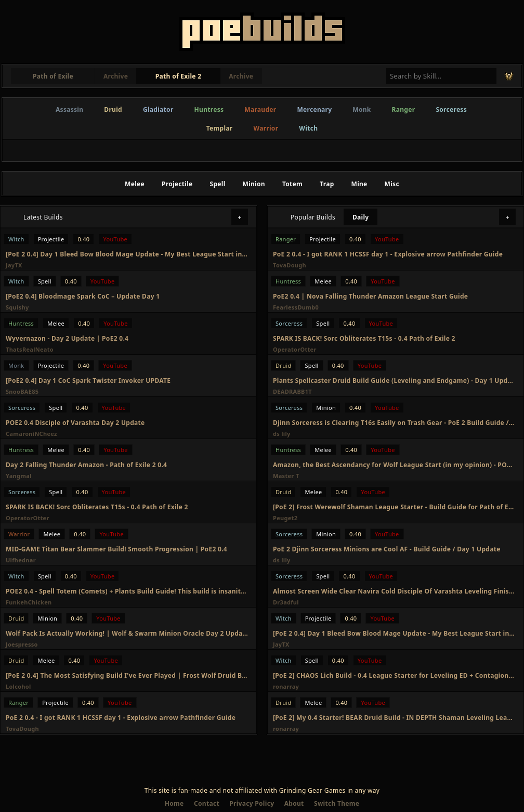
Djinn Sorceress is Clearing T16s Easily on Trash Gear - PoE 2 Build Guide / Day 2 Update (394, 422)
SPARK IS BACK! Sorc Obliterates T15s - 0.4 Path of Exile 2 (97, 506)
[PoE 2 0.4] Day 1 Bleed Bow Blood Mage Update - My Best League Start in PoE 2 (127, 254)
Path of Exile (53, 76)
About (294, 803)
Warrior (266, 128)
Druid (113, 109)
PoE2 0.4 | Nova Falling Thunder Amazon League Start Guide (370, 296)
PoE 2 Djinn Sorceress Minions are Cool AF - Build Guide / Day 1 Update (387, 549)
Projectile (177, 183)
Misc (392, 183)
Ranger (403, 109)
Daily (360, 217)
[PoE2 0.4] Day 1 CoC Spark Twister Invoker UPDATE (88, 380)
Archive (115, 76)
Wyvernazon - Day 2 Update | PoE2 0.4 (67, 338)
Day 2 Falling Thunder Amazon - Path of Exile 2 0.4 (86, 464)
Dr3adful (286, 602)
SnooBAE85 (22, 391)
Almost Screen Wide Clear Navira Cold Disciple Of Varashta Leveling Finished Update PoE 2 (394, 591)
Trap (327, 183)
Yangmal (19, 476)
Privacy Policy (251, 803)
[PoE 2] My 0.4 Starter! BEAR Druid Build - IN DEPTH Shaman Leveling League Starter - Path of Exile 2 (394, 717)
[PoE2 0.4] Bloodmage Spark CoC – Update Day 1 (83, 296)
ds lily (282, 433)
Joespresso (22, 644)
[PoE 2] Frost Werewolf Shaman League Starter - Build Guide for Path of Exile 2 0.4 (394, 506)
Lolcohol (18, 686)
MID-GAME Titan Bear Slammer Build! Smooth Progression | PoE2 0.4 (116, 549)
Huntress (209, 109)
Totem (292, 183)
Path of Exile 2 (178, 76)
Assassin (69, 109)
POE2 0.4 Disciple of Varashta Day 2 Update (75, 422)
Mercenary (314, 109)
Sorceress (451, 109)
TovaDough (22, 728)
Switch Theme (336, 803)
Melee (135, 183)
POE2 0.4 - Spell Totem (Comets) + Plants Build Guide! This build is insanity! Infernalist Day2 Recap (127, 591)
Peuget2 (285, 518)
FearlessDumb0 (296, 307)
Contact (206, 803)
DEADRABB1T (292, 391)
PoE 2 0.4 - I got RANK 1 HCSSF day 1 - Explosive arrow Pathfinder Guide (120, 717)
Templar (219, 128)
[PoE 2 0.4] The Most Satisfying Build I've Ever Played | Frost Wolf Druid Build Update (127, 675)
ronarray (286, 686)
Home (174, 803)
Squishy (17, 307)
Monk (361, 109)
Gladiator (158, 109)
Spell (218, 183)
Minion (254, 183)
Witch (308, 128)
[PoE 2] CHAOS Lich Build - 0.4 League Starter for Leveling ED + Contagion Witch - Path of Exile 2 (394, 675)
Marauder (260, 109)
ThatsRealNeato (30, 349)
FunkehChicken (29, 602)
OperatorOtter (27, 518)
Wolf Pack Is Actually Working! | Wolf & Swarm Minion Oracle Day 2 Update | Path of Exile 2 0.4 (127, 633)
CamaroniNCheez (31, 433)
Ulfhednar (21, 560)
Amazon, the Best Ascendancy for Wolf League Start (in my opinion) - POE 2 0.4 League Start (394, 464)
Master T (286, 476)
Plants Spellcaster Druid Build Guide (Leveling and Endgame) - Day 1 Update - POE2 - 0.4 (394, 380)
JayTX (14, 265)
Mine (359, 183)
